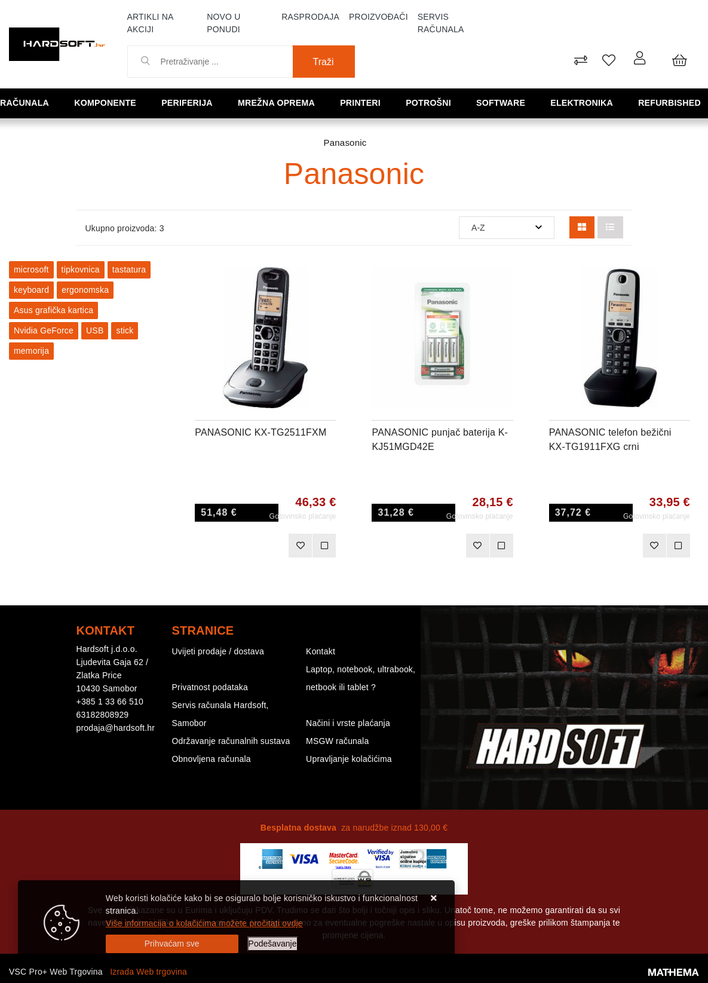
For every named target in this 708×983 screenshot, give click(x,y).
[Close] (172, 944)
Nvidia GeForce (43, 330)
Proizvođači (378, 17)
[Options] (272, 943)
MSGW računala (337, 741)
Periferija (190, 102)
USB (94, 330)
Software (504, 102)
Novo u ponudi (223, 23)
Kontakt (320, 651)
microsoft (31, 269)
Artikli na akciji (150, 23)
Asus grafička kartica (53, 310)
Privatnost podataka (210, 687)
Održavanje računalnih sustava (231, 741)
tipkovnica (81, 269)
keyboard (31, 290)
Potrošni (432, 102)
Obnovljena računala (211, 759)
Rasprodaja (310, 17)
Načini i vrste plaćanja (348, 723)
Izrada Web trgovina (148, 971)
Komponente (109, 102)
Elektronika (584, 102)
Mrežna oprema (280, 102)
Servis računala (441, 23)
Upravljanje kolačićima (349, 759)
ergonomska (85, 290)
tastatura (129, 269)
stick (124, 330)
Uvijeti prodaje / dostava (218, 651)
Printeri (364, 102)
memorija (31, 351)
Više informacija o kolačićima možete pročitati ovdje (204, 923)
